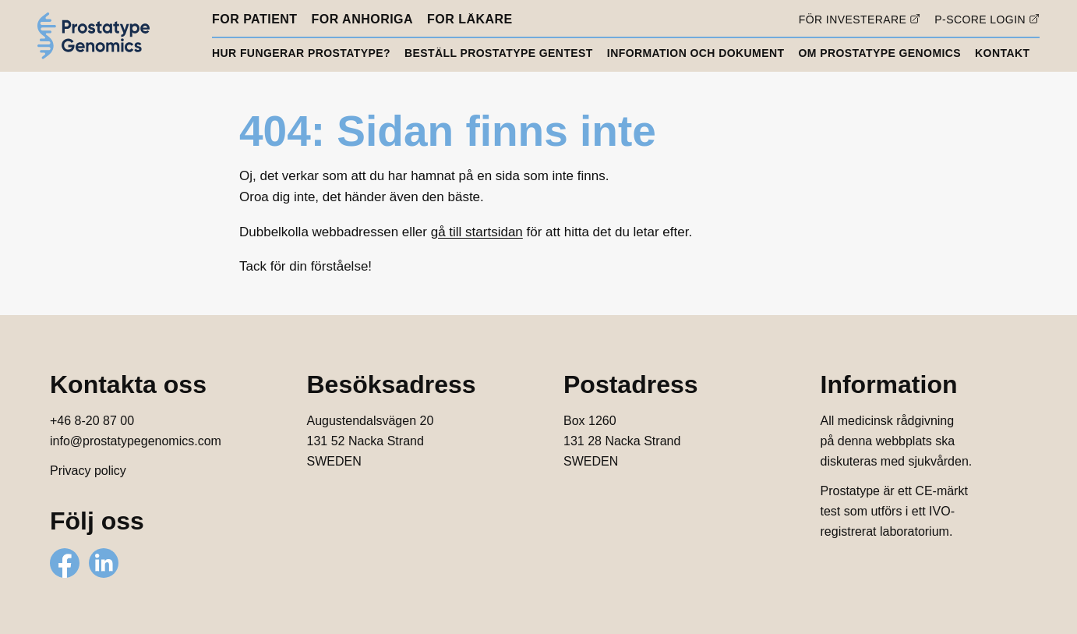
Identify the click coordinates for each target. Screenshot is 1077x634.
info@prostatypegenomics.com (135, 441)
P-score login (980, 19)
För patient (255, 19)
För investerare (853, 19)
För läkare (470, 19)
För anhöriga (363, 19)
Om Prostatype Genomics (879, 53)
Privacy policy (88, 470)
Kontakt (1002, 53)
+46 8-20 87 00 (92, 420)
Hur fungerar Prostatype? (301, 53)
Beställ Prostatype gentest (498, 53)
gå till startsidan (477, 232)
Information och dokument (696, 53)
